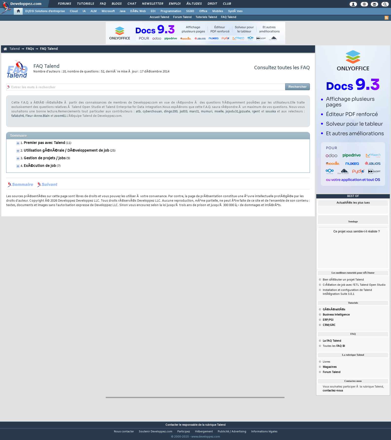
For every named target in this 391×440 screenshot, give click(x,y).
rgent (256, 112)
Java (122, 11)
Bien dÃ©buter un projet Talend (343, 280)
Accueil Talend (159, 17)
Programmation (170, 11)
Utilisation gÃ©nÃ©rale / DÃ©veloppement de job (66, 150)
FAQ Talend (228, 17)
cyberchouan (152, 112)
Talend (14, 49)
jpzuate (244, 112)
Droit (212, 4)
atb (138, 112)
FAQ (102, 4)
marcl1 (194, 112)
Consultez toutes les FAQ (282, 68)
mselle (219, 112)
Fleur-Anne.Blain (37, 116)
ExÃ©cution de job (40, 166)
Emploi (174, 4)
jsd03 (183, 112)
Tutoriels (85, 4)
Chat (132, 4)
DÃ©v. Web (138, 11)
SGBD (190, 11)
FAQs (30, 49)
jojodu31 (232, 112)
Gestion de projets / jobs (45, 158)
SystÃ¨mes (235, 11)
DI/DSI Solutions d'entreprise (45, 11)
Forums (64, 4)
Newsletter (152, 4)
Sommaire (18, 136)
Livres (326, 362)
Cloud (74, 11)
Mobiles (217, 11)
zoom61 (60, 116)
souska (271, 112)
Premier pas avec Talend (44, 143)
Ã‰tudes (194, 4)
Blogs (116, 4)
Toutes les (334, 346)
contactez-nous (333, 390)
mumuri (206, 112)
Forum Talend (182, 17)
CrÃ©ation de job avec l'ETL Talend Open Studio (354, 285)
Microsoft (108, 11)
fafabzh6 (17, 116)
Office (203, 11)
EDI (153, 11)
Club (226, 4)
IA (84, 11)
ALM (93, 11)
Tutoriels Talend (206, 17)
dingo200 (171, 112)
